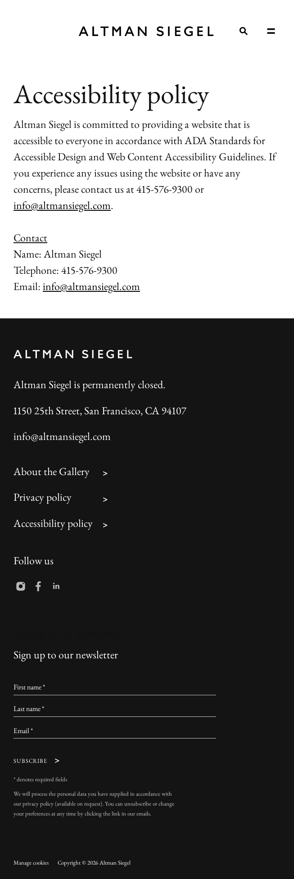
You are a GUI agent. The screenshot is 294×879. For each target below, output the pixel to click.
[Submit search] (243, 31)
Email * (23, 731)
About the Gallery (52, 472)
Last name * (29, 709)
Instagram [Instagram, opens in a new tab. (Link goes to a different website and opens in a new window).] (21, 586)
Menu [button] (271, 31)
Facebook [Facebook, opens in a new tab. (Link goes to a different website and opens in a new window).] (38, 586)
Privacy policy (43, 498)
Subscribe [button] (30, 762)
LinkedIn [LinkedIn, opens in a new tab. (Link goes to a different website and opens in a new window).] (56, 586)
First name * (29, 688)
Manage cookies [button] (31, 863)
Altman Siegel (145, 31)
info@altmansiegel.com (62, 206)
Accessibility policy (53, 524)
